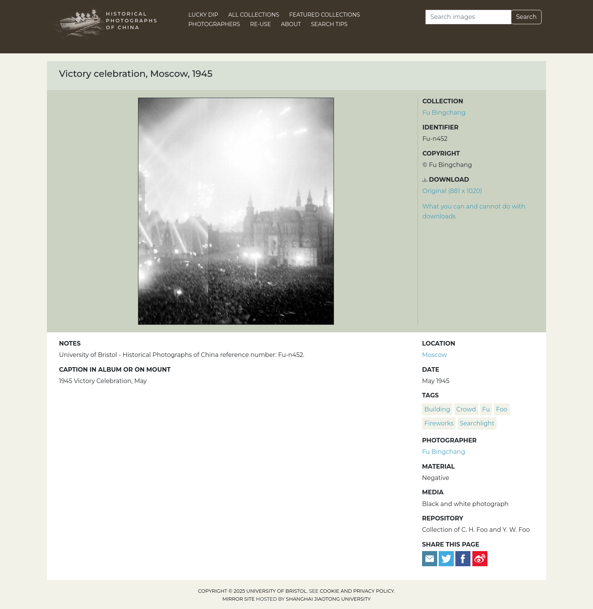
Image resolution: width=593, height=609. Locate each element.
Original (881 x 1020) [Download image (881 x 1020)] (452, 191)
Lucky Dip (203, 14)
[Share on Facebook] (462, 558)
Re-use (260, 24)
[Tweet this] (447, 558)
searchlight (477, 423)
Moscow (434, 354)
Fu (486, 409)
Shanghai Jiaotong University (328, 599)
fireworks (438, 423)
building (437, 409)
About (291, 24)
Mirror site (238, 599)
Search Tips (329, 24)
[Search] (468, 17)
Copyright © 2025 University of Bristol (252, 591)
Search (526, 16)
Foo (502, 409)
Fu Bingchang (444, 112)
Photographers (214, 24)
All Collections (253, 14)
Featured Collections (324, 14)
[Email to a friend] (430, 558)
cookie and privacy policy (357, 591)
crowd (466, 409)
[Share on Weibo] (479, 558)
